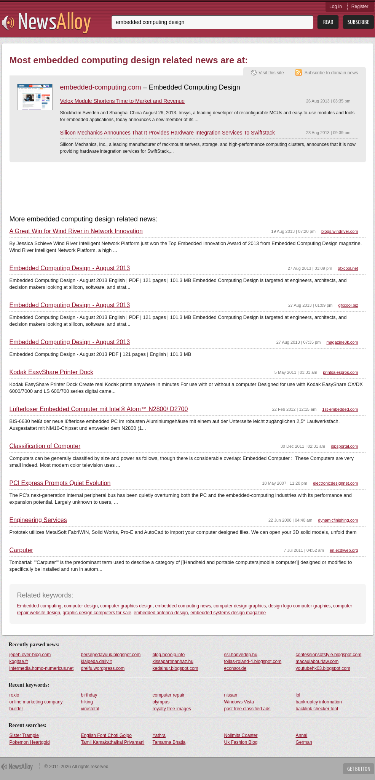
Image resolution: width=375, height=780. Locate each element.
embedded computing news (183, 606)
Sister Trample (24, 735)
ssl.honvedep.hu (240, 654)
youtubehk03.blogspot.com (323, 668)
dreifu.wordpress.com (103, 668)
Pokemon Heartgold (30, 742)
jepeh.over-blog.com (30, 654)
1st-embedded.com (340, 409)
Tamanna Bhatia (169, 742)
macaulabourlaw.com (317, 661)
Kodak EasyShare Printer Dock (52, 372)
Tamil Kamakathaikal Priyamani (113, 742)
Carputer (21, 550)
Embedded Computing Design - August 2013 (70, 268)
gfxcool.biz (348, 305)
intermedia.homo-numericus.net (42, 668)
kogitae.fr (19, 661)
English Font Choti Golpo (106, 735)
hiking (87, 702)
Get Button (358, 768)
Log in (335, 6)
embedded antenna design (161, 612)
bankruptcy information (319, 702)
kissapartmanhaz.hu (173, 661)
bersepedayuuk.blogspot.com (111, 654)
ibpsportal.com (344, 446)
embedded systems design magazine (228, 612)
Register (360, 6)
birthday (89, 695)
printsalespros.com (340, 372)
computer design (81, 606)
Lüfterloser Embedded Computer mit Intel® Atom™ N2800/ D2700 (99, 409)
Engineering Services (38, 520)
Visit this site (271, 72)
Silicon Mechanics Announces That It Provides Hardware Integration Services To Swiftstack (167, 133)
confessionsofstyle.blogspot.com (329, 654)
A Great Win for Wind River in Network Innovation (76, 231)
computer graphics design (126, 606)
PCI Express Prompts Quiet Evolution (60, 483)
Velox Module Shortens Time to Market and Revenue (122, 101)
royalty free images (172, 708)
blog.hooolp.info (169, 654)
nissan (231, 695)
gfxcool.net (348, 268)
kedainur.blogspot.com (175, 668)
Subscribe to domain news (331, 72)
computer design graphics (240, 606)
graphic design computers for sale (97, 612)
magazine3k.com (342, 342)
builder (16, 708)
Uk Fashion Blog (241, 742)
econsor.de (235, 668)
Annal (302, 735)
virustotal (90, 708)
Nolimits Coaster (241, 735)
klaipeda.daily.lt (96, 661)
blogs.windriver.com (339, 231)
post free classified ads (247, 708)
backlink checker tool (317, 708)
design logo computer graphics (299, 606)
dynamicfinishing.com (338, 520)
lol (298, 695)
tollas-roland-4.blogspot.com (253, 661)
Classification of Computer (45, 446)
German (304, 742)
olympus (161, 702)
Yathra (159, 735)
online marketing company (36, 702)
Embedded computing (39, 606)
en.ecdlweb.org (344, 550)
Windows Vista (239, 702)
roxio (14, 695)
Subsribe (358, 22)
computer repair (169, 695)
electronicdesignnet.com (335, 483)
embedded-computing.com (100, 87)
